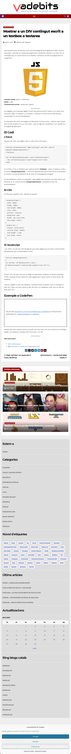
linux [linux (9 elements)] (39, 555)
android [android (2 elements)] (6, 543)
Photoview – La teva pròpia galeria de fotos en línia (22, 592)
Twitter (5, 451)
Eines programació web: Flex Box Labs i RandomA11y (33, 385)
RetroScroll (7, 709)
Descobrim (6, 477)
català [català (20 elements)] (13, 543)
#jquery (28, 42)
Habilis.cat (6, 690)
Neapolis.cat (7, 700)
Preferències (35, 747)
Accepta (35, 736)
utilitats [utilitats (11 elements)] (46, 562)
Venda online (7, 521)
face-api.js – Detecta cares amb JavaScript (27, 405)
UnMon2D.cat (7, 714)
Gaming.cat (7, 675)
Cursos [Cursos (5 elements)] (34, 543)
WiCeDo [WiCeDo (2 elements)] (6, 566)
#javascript (20, 42)
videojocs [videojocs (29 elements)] (54, 562)
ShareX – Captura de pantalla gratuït (16, 583)
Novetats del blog (9, 497)
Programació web (8, 27)
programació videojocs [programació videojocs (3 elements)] (37, 558)
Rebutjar (35, 741)
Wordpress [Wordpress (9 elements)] (23, 566)
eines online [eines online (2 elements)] (7, 551)
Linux (4, 492)
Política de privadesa (40, 751)
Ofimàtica (6, 502)
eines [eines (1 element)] (62, 547)
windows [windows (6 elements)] (13, 566)
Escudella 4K (7, 670)
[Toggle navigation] (34, 16)
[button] (65, 16)
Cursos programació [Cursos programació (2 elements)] (45, 543)
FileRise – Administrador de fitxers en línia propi (21, 597)
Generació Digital (9, 685)
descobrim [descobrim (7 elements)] (57, 543)
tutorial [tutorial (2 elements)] (38, 562)
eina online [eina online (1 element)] (54, 547)
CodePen (35, 314)
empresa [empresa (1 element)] (16, 551)
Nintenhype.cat (8, 705)
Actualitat (6, 467)
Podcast (5, 506)
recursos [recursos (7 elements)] (6, 562)
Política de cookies (29, 751)
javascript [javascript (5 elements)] (14, 555)
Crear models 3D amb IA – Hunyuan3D (17, 588)
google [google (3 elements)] (46, 551)
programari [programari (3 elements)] (63, 558)
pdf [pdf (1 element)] (62, 555)
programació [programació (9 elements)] (24, 558)
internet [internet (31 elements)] (6, 555)
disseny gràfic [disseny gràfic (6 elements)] (24, 547)
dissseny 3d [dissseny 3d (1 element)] (44, 547)
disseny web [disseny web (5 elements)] (34, 547)
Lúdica (5, 695)
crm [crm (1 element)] (28, 543)
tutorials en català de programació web (25, 346)
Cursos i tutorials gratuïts (12, 472)
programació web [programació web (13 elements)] (52, 558)
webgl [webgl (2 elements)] (61, 562)
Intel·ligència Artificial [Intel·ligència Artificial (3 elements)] (58, 551)
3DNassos (6, 665)
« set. (34, 648)
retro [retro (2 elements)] (13, 562)
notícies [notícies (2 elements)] (46, 555)
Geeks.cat (6, 680)
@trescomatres (23, 314)
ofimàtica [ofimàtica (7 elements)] (54, 555)
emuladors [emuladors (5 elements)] (25, 551)
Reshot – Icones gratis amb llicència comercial (29, 425)
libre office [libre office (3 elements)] (31, 555)
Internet (5, 487)
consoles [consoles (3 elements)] (20, 543)
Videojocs (6, 526)
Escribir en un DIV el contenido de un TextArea (32, 312)
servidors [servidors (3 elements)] (29, 562)
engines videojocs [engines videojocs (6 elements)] (36, 551)
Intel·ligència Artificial (10, 482)
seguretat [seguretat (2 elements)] (21, 562)
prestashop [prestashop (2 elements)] (14, 558)
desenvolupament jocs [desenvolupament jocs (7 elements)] (10, 547)
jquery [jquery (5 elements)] (22, 555)
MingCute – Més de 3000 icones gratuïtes (18, 602)
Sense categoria (8, 516)
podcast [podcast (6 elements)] (6, 558)
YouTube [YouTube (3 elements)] (31, 566)
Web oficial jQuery (14, 344)
